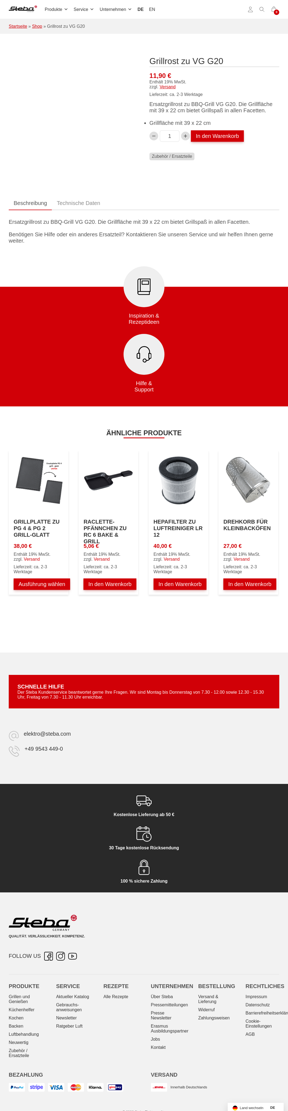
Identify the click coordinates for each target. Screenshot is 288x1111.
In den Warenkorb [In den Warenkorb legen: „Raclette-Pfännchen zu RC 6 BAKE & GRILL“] (109, 584)
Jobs (155, 1039)
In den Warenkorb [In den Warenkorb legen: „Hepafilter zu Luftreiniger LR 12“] (180, 584)
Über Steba (162, 996)
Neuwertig (18, 1042)
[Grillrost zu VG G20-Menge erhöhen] (185, 136)
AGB (250, 1034)
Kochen (16, 1018)
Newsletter (66, 1018)
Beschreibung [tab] (30, 203)
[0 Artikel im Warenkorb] (273, 9)
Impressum (256, 996)
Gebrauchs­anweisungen (69, 1007)
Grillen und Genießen (19, 999)
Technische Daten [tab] (78, 203)
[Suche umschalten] (262, 9)
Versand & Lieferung (208, 999)
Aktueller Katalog (72, 996)
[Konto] (250, 9)
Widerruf (206, 1009)
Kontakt (158, 1047)
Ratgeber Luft (69, 1026)
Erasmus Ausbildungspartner (169, 1028)
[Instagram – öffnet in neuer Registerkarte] (60, 956)
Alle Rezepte (115, 996)
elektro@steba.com (47, 734)
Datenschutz (257, 1005)
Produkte (56, 9)
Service (84, 9)
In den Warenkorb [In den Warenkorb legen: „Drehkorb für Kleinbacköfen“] (249, 584)
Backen (16, 1026)
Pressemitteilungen (169, 1005)
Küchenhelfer (21, 1009)
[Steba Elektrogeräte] (23, 9)
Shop (37, 26)
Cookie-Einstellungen (258, 1023)
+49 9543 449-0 (44, 749)
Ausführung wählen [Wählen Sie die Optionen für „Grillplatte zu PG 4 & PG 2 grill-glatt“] (42, 584)
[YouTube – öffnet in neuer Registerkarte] (72, 956)
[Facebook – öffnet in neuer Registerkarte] (48, 956)
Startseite (18, 26)
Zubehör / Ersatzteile (172, 156)
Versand (168, 86)
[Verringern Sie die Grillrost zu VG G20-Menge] (153, 136)
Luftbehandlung (24, 1034)
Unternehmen (116, 9)
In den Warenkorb (217, 136)
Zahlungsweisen (214, 1018)
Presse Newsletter (161, 1015)
